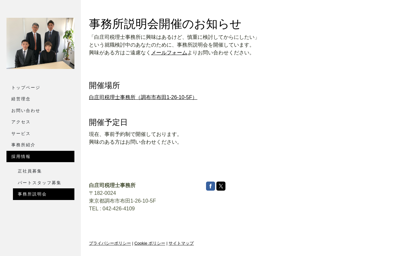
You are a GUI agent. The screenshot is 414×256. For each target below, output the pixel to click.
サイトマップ (181, 243)
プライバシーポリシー (110, 243)
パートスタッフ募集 (39, 182)
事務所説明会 (32, 194)
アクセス (21, 121)
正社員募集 (30, 171)
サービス (21, 133)
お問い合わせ (25, 110)
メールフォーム (169, 52)
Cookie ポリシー (149, 243)
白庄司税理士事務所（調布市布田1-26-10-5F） (143, 97)
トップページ (25, 87)
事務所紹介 (23, 144)
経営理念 (21, 98)
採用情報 (21, 156)
